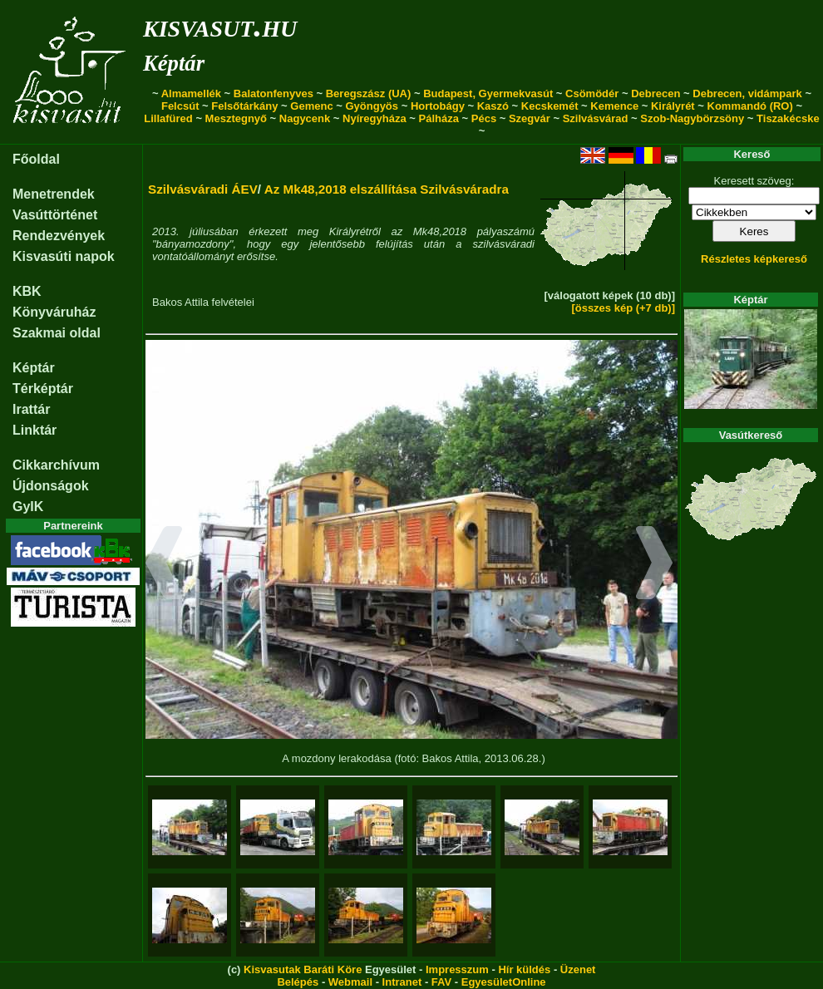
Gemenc (311, 106)
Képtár (174, 63)
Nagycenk (304, 118)
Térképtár (42, 388)
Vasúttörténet (54, 215)
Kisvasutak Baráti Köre (303, 969)
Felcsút (180, 106)
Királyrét (673, 106)
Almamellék (191, 93)
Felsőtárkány (244, 106)
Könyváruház (54, 312)
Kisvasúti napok (63, 256)
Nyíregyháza (375, 118)
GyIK (27, 506)
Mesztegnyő (236, 118)
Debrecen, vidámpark (747, 93)
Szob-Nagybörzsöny (692, 118)
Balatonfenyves (273, 93)
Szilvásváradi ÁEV (203, 189)
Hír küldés (524, 969)
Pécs (483, 118)
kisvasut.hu (220, 25)
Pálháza (439, 118)
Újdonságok (50, 486)
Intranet (402, 982)
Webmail (350, 982)
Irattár (31, 409)
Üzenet (578, 969)
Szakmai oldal (56, 333)
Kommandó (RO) (750, 106)
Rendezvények (58, 236)
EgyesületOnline (503, 982)
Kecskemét (550, 106)
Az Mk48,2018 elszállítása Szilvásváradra (386, 189)
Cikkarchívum (56, 465)
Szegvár (529, 118)
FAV (441, 982)
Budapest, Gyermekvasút (488, 93)
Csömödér (591, 93)
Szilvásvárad (595, 118)
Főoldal (36, 159)
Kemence (614, 106)
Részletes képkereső (754, 259)
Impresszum (457, 969)
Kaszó (493, 106)
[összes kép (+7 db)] (623, 308)
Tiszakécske (788, 118)
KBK (27, 291)
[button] (164, 565)
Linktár (34, 430)
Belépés (297, 982)
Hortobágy (438, 106)
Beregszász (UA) (369, 93)
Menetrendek (53, 194)
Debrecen (655, 93)
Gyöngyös (371, 106)
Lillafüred (168, 118)
